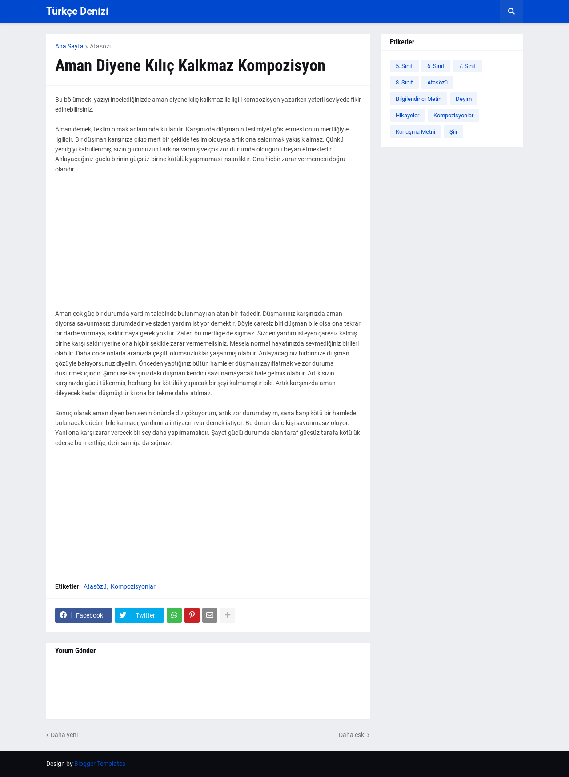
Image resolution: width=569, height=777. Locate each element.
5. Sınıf (404, 66)
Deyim (464, 99)
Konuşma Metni (415, 131)
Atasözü (101, 46)
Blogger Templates (99, 763)
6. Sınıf (436, 66)
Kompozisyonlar (133, 586)
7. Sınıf (467, 66)
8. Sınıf (404, 82)
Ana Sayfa (69, 46)
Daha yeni (64, 734)
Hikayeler (407, 115)
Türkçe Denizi (77, 11)
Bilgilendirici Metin (418, 99)
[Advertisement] (208, 246)
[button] (511, 11)
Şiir (453, 131)
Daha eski (352, 734)
